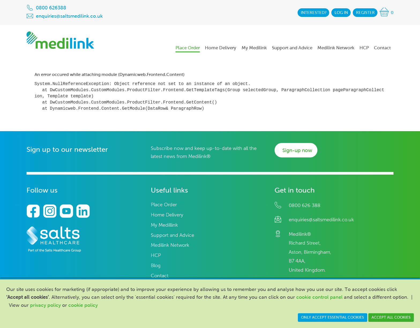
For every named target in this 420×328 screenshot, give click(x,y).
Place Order (164, 204)
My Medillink (164, 225)
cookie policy (83, 305)
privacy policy (45, 305)
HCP (156, 255)
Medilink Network (170, 245)
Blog (155, 265)
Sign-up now (297, 150)
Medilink (60, 40)
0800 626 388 (304, 205)
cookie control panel (319, 297)
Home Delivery (167, 215)
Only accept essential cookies (332, 317)
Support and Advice (172, 235)
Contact (159, 275)
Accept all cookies (391, 317)
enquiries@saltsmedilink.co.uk (321, 219)
